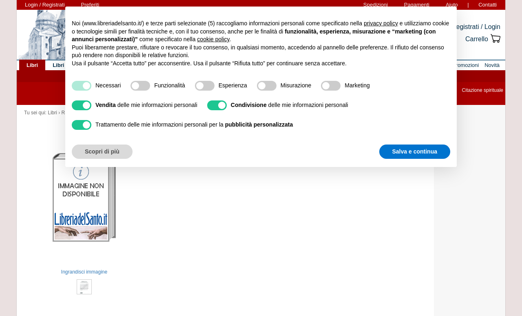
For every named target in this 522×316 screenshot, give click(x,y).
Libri (52, 113)
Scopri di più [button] (102, 151)
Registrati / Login (475, 26)
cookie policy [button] (213, 39)
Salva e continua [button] (414, 151)
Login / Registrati (45, 5)
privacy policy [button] (381, 23)
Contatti (487, 5)
